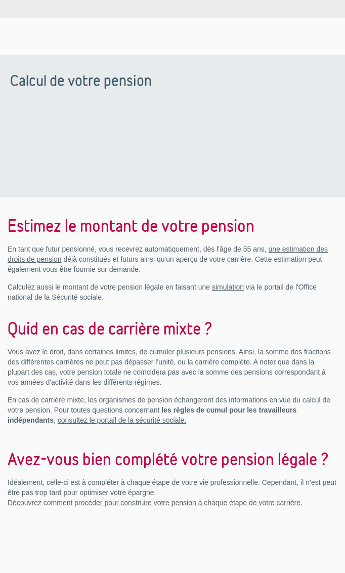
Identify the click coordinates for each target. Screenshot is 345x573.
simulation (228, 287)
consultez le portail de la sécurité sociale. (122, 420)
